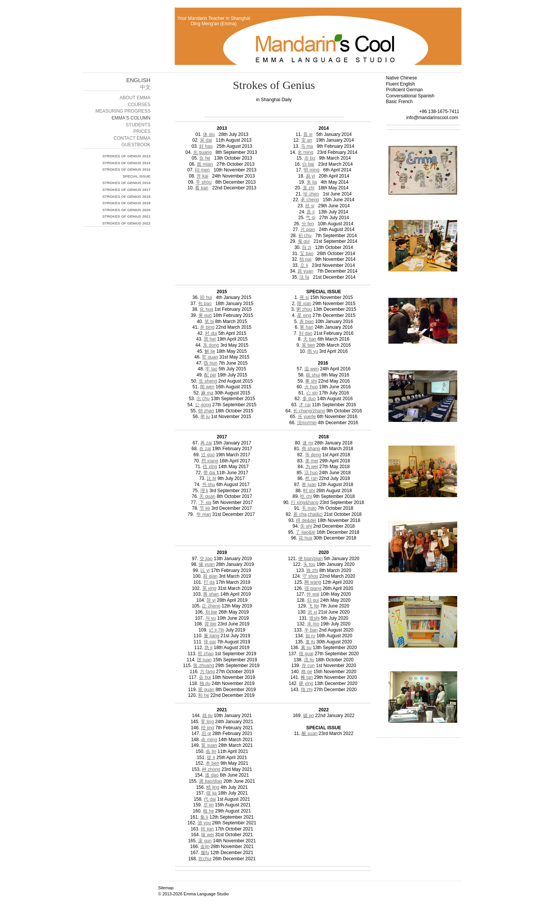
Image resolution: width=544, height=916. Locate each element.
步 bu (309, 158)
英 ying (209, 588)
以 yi (204, 570)
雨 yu (312, 351)
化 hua (206, 309)
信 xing (210, 466)
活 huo (311, 472)
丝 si (309, 205)
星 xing (304, 315)
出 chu (203, 398)
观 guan (206, 689)
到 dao (305, 333)
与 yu (210, 618)
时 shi (309, 490)
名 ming (305, 152)
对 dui (211, 333)
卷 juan (309, 484)
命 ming (209, 739)
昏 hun (210, 363)
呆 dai (206, 140)
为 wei (311, 466)
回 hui (206, 297)
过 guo (207, 454)
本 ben (212, 763)
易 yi (310, 176)
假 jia (211, 793)
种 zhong (211, 769)
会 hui (205, 677)
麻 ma (207, 393)
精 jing (212, 787)
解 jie (210, 351)
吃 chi (306, 496)
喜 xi (307, 134)
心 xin (312, 393)
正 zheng (211, 606)
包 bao (204, 303)
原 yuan (305, 271)
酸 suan (309, 733)
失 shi (306, 526)
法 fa (304, 277)
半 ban (311, 630)
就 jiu (207, 715)
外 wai (313, 594)
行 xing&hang (304, 502)
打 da (209, 582)
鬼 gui (304, 241)
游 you (204, 823)
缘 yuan (206, 564)
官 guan (210, 357)
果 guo (205, 315)
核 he (208, 811)
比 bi (211, 478)
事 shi (311, 381)
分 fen (308, 223)
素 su (306, 647)
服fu (205, 852)
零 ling (207, 721)
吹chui (204, 858)
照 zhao (205, 653)
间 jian (207, 829)
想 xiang (209, 461)
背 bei (210, 624)
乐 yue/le (307, 416)
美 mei (311, 461)
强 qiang (313, 588)
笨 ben (308, 345)
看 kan (201, 188)
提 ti (211, 757)
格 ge (306, 671)
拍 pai (305, 259)
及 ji (311, 212)
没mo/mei (307, 422)
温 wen (311, 369)
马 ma (307, 146)
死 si (304, 297)
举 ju (205, 416)
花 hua (305, 538)
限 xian (304, 303)
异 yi (211, 600)
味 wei (207, 834)
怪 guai (306, 653)
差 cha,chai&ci (308, 514)
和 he (203, 695)
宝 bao (306, 253)
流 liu (309, 659)
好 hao (206, 146)
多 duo (309, 398)
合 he (204, 158)
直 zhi (309, 188)
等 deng (313, 454)
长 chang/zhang (309, 411)
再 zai (206, 443)
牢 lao (211, 369)
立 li (304, 265)
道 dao (211, 775)
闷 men (202, 170)
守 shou (310, 576)
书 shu (208, 484)
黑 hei (210, 339)
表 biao (306, 321)
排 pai (210, 642)
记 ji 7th (216, 630)
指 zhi (307, 689)
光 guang (202, 152)
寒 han (306, 327)
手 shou (203, 182)
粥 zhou (304, 309)
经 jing (207, 727)
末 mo (313, 624)
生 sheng (208, 381)
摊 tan (306, 677)
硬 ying (306, 683)
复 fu (310, 642)
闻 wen (207, 386)
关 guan (207, 496)
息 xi (312, 612)
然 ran (311, 478)
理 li (204, 490)
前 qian (210, 576)
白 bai (308, 164)
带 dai (210, 472)
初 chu (305, 235)
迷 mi (307, 443)
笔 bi (209, 321)
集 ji (204, 817)
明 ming (311, 170)
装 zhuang (203, 665)
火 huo (311, 386)
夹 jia (312, 182)
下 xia (204, 502)
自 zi (306, 247)
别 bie (211, 612)
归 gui (313, 600)
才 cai (305, 404)
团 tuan (204, 659)
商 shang (311, 448)
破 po (308, 715)
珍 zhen (311, 194)
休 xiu (209, 134)
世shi (314, 618)
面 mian (205, 164)
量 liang (211, 635)
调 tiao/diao (210, 781)
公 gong (203, 404)
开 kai (202, 176)
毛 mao (309, 508)
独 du (205, 683)
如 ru (310, 635)
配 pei (210, 375)
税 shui (313, 375)
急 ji (209, 647)
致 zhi (312, 570)
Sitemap (166, 887)
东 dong (211, 345)
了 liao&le (305, 532)
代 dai (210, 799)
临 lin (211, 751)
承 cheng (309, 199)
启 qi (206, 733)
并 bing (207, 327)
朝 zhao (206, 411)
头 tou (309, 564)
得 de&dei (306, 520)
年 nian (203, 514)
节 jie (205, 508)
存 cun (308, 665)
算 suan (209, 745)
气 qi (310, 217)
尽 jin (208, 805)
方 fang (207, 671)
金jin (204, 846)
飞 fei (313, 606)
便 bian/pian (310, 558)
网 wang (312, 582)
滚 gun (204, 840)
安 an (306, 140)
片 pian (307, 229)
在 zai (205, 448)
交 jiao (206, 558)
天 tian (310, 339)
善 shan (211, 594)
